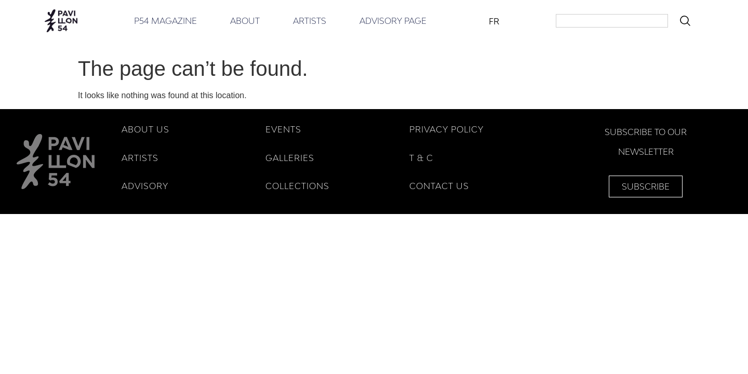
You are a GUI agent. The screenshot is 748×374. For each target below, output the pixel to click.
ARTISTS (140, 158)
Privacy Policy (446, 129)
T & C (421, 158)
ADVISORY (145, 186)
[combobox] (612, 21)
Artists (309, 21)
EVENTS (283, 129)
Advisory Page (392, 21)
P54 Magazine (165, 21)
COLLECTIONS (297, 186)
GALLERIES (289, 158)
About (245, 21)
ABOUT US (145, 129)
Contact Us (439, 186)
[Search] (687, 21)
